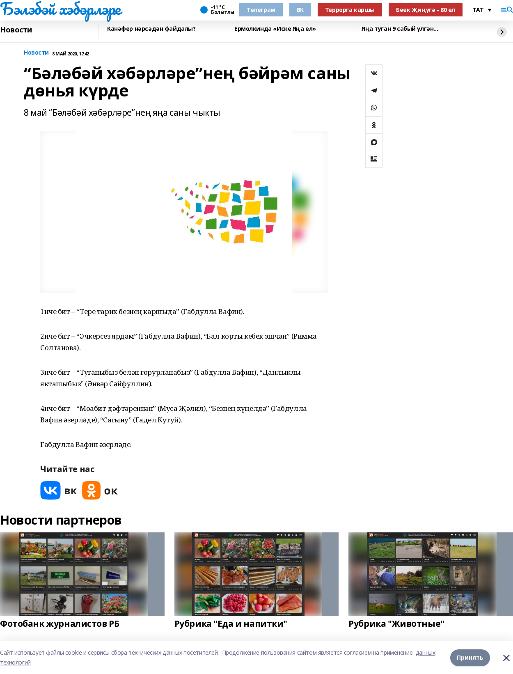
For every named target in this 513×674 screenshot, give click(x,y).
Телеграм (261, 10)
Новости (16, 29)
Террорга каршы (350, 10)
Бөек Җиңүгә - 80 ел (425, 10)
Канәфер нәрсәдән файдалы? (151, 28)
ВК (300, 10)
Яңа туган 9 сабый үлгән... (400, 28)
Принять (470, 657)
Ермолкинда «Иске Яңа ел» (275, 28)
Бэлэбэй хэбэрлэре (60, 8)
